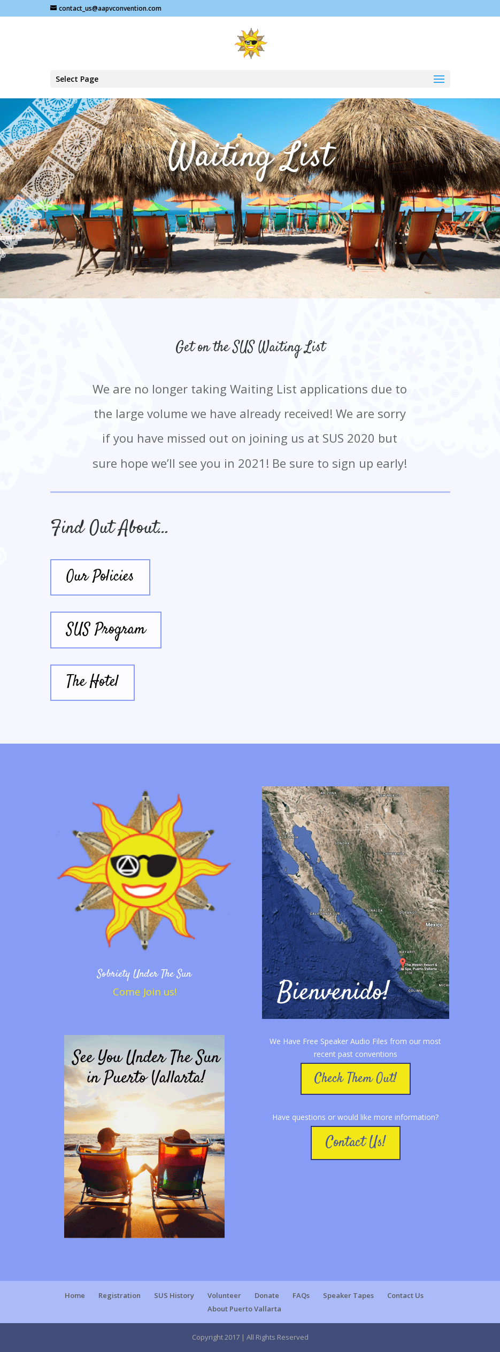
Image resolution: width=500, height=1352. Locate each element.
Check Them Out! (355, 1079)
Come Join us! (144, 991)
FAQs (301, 1295)
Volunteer (224, 1295)
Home (75, 1295)
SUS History (174, 1295)
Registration (119, 1295)
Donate (267, 1295)
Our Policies (100, 577)
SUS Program (105, 629)
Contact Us (405, 1295)
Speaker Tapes (348, 1295)
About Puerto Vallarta (244, 1309)
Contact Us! (356, 1143)
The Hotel (92, 682)
